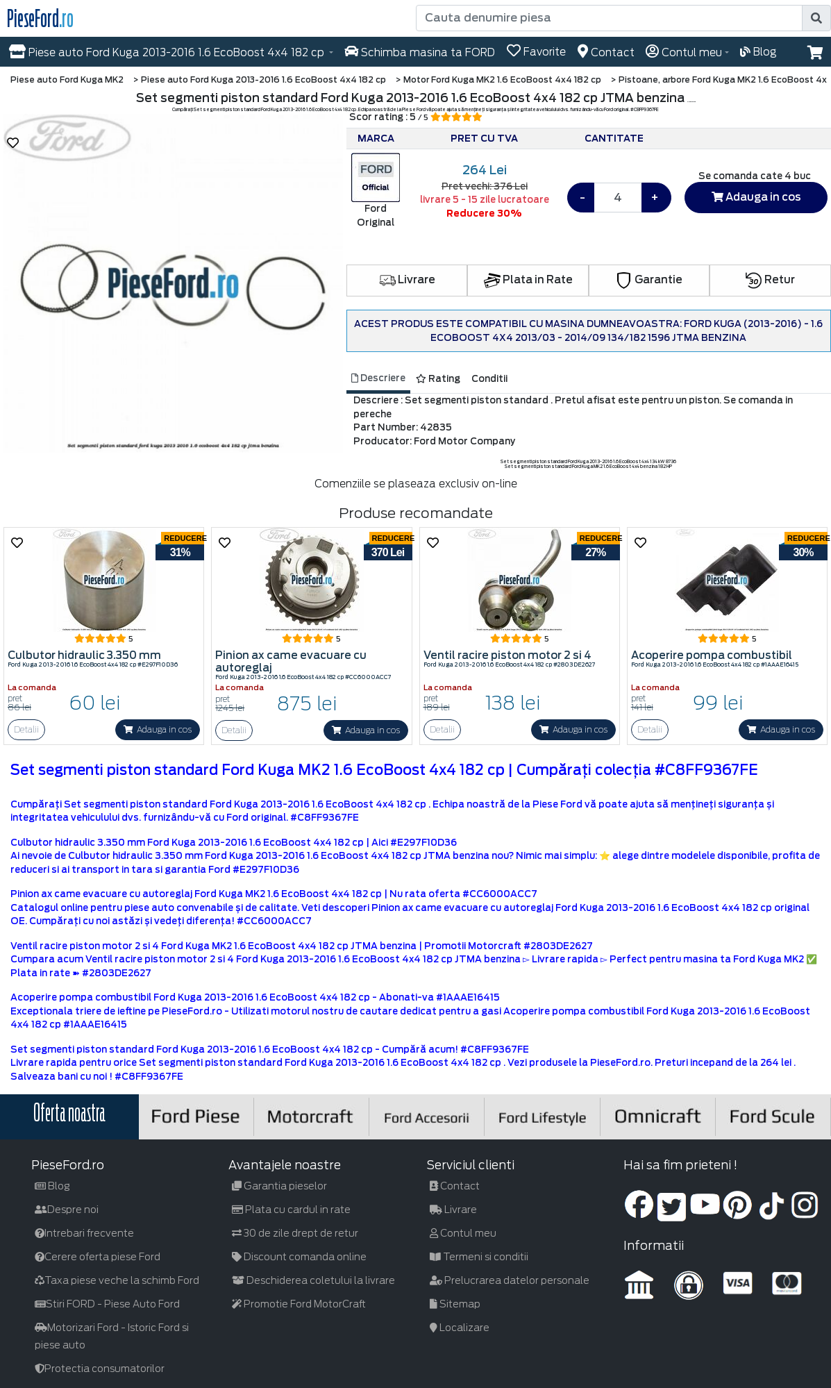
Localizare (459, 1327)
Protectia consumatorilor (100, 1368)
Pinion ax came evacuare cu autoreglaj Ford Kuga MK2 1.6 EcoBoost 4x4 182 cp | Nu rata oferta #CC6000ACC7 (273, 894)
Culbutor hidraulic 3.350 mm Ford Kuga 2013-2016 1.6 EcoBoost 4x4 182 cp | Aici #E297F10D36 (233, 842)
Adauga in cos (756, 197)
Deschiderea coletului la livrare (313, 1280)
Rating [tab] (438, 379)
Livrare (407, 280)
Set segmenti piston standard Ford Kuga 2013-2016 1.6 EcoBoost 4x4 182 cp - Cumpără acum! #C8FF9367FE (269, 1049)
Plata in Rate (528, 280)
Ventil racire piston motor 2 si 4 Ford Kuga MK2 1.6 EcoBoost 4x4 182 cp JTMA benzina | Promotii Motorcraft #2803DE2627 (301, 946)
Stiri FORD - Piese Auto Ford (107, 1304)
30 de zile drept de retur (295, 1233)
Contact (455, 1185)
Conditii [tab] (489, 379)
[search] (816, 18)
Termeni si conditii (479, 1256)
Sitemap (455, 1304)
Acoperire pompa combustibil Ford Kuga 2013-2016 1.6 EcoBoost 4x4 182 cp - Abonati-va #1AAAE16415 (255, 997)
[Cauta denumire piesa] (610, 18)
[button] (815, 53)
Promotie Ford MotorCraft (299, 1304)
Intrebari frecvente (84, 1233)
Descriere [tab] (378, 378)
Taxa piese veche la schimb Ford (117, 1280)
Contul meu (463, 1233)
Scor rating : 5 (415, 117)
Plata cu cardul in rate (291, 1209)
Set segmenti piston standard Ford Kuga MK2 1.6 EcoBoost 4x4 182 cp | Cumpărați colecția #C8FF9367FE (384, 770)
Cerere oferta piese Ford (97, 1256)
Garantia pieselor (279, 1185)
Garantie (649, 280)
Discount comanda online (299, 1256)
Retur (770, 280)
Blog (52, 1185)
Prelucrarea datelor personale (509, 1280)
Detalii (26, 729)
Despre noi (67, 1209)
